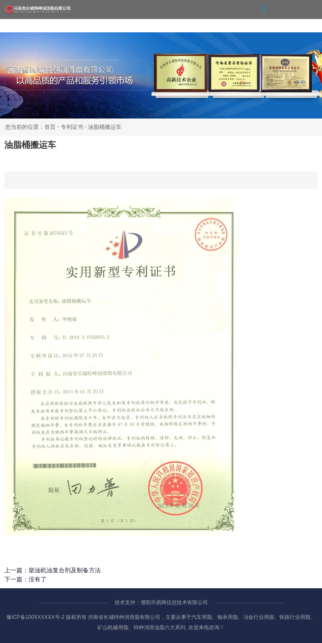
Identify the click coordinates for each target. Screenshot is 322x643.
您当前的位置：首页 (31, 127)
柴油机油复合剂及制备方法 (64, 570)
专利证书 (72, 127)
